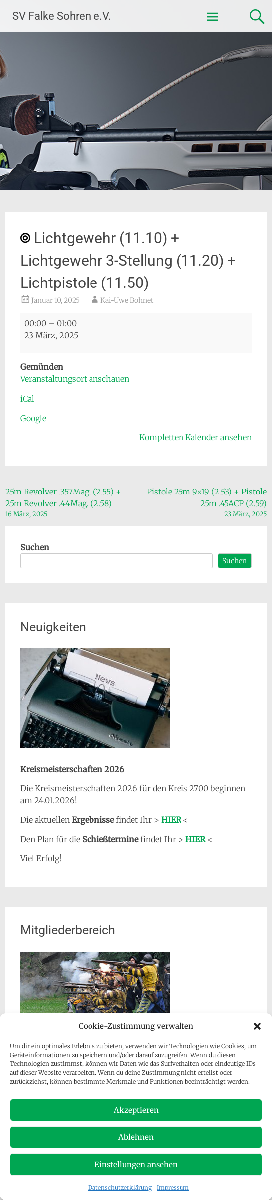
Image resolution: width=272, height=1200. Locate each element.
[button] (257, 1026)
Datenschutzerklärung (120, 1187)
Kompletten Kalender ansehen (195, 437)
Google (33, 418)
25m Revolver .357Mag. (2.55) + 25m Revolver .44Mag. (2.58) (68, 503)
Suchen (34, 547)
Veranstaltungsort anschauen (74, 379)
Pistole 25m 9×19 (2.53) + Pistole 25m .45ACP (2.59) (204, 503)
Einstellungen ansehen (136, 1164)
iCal (27, 399)
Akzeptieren (136, 1110)
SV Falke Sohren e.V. (61, 16)
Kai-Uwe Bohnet (126, 300)
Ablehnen (136, 1137)
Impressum (173, 1187)
